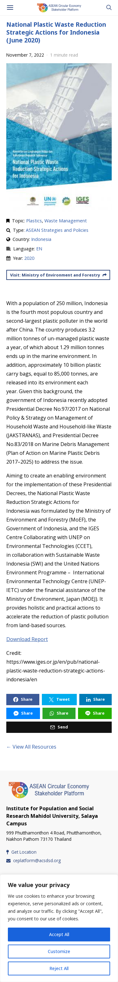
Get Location (21, 852)
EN (39, 249)
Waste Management (65, 221)
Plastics (34, 221)
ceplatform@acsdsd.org (33, 860)
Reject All (59, 968)
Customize (59, 951)
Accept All (59, 934)
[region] (59, 928)
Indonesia (41, 239)
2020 (29, 258)
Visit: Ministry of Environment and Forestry (58, 275)
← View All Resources (31, 746)
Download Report (27, 639)
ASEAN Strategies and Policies (57, 230)
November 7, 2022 (25, 55)
